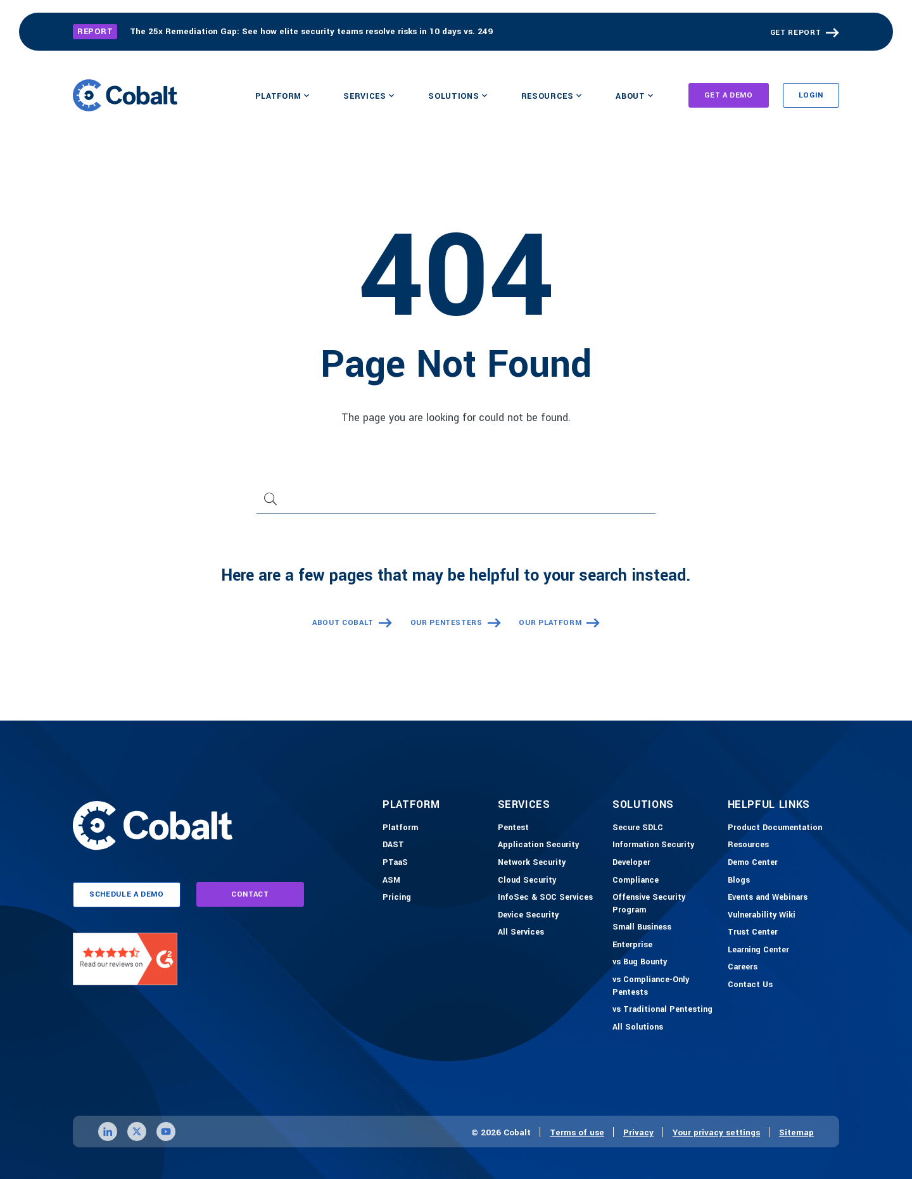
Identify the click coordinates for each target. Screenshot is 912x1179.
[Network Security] (532, 863)
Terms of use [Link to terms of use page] (577, 1132)
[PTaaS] (395, 863)
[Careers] (742, 967)
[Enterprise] (632, 945)
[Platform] (400, 828)
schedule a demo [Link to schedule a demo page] (126, 894)
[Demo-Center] (753, 863)
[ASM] (391, 880)
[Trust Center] (753, 932)
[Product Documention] (775, 828)
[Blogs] (739, 880)
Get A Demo (728, 95)
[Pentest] (513, 828)
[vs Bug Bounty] (639, 962)
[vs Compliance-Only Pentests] (666, 986)
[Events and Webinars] (768, 898)
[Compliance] (635, 880)
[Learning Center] (758, 950)
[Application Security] (538, 845)
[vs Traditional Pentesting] (662, 1010)
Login (811, 95)
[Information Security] (653, 845)
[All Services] (521, 932)
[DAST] (393, 845)
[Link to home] (125, 95)
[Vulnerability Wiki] (761, 915)
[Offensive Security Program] (666, 904)
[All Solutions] (637, 1027)
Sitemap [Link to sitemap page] (796, 1132)
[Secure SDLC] (637, 828)
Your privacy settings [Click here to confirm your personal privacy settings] (716, 1132)
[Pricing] (397, 898)
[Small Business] (641, 927)
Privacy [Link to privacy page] (638, 1132)
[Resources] (748, 845)
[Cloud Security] (527, 880)
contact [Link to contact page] (250, 894)
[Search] (456, 504)
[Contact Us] (750, 985)
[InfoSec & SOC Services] (545, 898)
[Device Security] (528, 915)
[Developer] (631, 863)
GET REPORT (795, 32)
